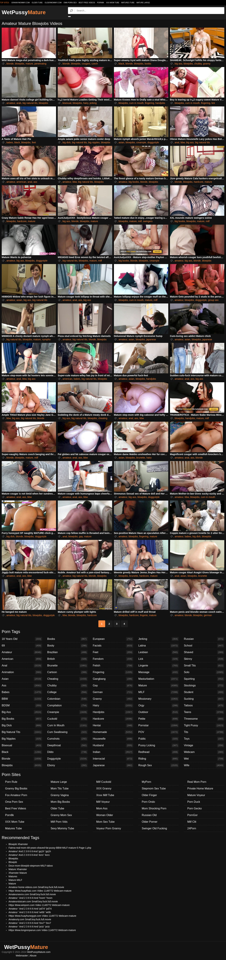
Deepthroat (67, 745)
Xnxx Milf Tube (105, 795)
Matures (13, 876)
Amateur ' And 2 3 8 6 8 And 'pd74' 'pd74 (30, 908)
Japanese (113, 765)
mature (29, 63)
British (67, 659)
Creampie (67, 712)
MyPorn (146, 781)
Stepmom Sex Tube (154, 788)
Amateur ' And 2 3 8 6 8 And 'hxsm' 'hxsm (30, 898)
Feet (113, 652)
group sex (213, 300)
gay (81, 536)
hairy (85, 103)
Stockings (204, 685)
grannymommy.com (20, 3)
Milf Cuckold (103, 781)
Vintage (204, 745)
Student (204, 692)
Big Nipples (22, 739)
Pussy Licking (158, 745)
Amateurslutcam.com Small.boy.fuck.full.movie (33, 901)
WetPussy (24, 12)
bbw (183, 142)
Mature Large (143, 3)
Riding (158, 759)
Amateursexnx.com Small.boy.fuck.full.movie (32, 894)
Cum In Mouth (67, 725)
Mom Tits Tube (60, 788)
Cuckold (67, 719)
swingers (147, 221)
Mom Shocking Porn (154, 808)
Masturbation (158, 679)
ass (35, 181)
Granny (113, 699)
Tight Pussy (204, 725)
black (121, 63)
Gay (113, 685)
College (67, 692)
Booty (67, 646)
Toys (204, 739)
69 (22, 646)
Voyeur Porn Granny (108, 828)
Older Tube (57, 808)
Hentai (113, 725)
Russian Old (149, 815)
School (204, 646)
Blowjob (13, 862)
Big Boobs (22, 719)
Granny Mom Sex (61, 815)
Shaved (204, 652)
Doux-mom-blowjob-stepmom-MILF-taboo (31, 865)
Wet (204, 759)
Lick (158, 659)
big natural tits (30, 103)
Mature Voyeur (196, 795)
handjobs (160, 103)
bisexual (67, 103)
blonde (10, 63)
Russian (204, 639)
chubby (198, 63)
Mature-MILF (15, 880)
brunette (140, 457)
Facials (113, 646)
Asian (22, 679)
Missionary (158, 699)
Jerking (158, 639)
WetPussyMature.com (39, 952)
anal (177, 142)
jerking (93, 103)
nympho (46, 339)
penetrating (40, 63)
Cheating (67, 679)
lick (213, 103)
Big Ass (22, 712)
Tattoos (204, 705)
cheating (102, 418)
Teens (204, 712)
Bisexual (22, 745)
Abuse (33, 955)
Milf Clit (191, 821)
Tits (204, 732)
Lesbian (158, 652)
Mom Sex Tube (105, 821)
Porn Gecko (194, 808)
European (113, 639)
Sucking (204, 699)
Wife (204, 765)
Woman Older (104, 815)
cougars (86, 63)
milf (140, 221)
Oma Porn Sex (70, 3)
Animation (22, 672)
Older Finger (149, 795)
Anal (22, 666)
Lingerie (158, 666)
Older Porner (149, 821)
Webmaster (22, 955)
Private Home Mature (200, 788)
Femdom (113, 659)
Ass (22, 685)
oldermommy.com (53, 3)
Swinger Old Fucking (154, 828)
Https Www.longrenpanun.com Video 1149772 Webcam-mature (42, 930)
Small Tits (204, 666)
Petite (158, 719)
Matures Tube (127, 3)
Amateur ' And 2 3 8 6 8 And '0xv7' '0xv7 (30, 923)
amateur (10, 103)
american (21, 181)
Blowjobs (22, 765)
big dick (67, 142)
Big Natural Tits (22, 732)
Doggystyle (67, 759)
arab (18, 103)
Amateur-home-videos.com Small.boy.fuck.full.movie (36, 887)
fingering (149, 103)
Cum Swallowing (67, 732)
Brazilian (67, 652)
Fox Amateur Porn (16, 795)
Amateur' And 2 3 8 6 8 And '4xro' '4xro (29, 855)
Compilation (67, 705)
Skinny (204, 659)
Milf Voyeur (103, 801)
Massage (158, 672)
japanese (151, 339)
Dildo (67, 752)
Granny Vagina (60, 795)
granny (206, 63)
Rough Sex (158, 765)
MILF (158, 692)
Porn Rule (11, 781)
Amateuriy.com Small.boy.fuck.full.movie (30, 919)
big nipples (94, 142)
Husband (113, 745)
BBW (22, 699)
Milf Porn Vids (59, 821)
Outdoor (158, 712)
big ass (178, 63)
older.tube (37, 3)
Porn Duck (193, 801)
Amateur (22, 652)
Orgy (158, 705)
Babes (22, 692)
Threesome (204, 719)
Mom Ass (101, 808)
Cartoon (67, 672)
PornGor (192, 815)
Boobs (67, 639)
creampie (141, 142)
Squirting (204, 679)
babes (9, 142)
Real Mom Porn (196, 781)
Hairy (113, 705)
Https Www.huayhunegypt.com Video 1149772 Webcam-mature (42, 915)
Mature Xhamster (18, 869)
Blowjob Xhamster (18, 844)
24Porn (191, 828)
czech (95, 63)
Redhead (158, 752)
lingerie (144, 615)
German (113, 692)
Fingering (113, 672)
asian (121, 142)
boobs (148, 63)
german (208, 615)
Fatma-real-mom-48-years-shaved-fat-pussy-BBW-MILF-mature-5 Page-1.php (50, 847)
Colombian (67, 699)
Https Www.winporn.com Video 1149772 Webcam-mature (39, 905)
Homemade (113, 732)
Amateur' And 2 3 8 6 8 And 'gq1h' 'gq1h (30, 851)
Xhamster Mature (18, 872)
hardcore (198, 181)
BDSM (22, 705)
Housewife (113, 739)
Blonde (22, 759)
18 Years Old (22, 639)
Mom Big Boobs (60, 801)
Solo (204, 672)
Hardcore (113, 719)
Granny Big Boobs (16, 788)
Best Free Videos (87, 3)
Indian (113, 752)
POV (158, 732)
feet (34, 142)
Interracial (113, 759)
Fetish (113, 666)
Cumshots (67, 739)
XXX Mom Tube (112, 3)
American (22, 659)
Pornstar (158, 725)
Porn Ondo (148, 801)
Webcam (204, 752)
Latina (158, 646)
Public (158, 739)
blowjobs (19, 63)
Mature (158, 685)
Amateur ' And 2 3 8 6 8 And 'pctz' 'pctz (29, 926)
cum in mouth (136, 103)
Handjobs (113, 712)
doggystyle (153, 142)
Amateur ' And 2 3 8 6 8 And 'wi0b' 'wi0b (30, 912)
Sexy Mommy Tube (62, 828)
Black (22, 752)
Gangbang (113, 679)
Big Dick (22, 725)
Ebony (67, 765)
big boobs (134, 181)
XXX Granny (103, 788)
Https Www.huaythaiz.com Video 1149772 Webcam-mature (40, 890)
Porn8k (100, 3)
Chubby (67, 685)
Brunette (67, 666)
